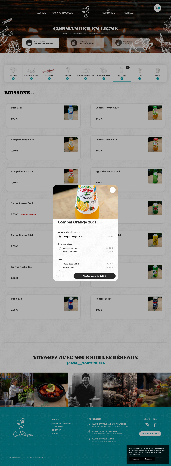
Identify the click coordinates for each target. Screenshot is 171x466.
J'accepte (135, 459)
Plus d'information (134, 454)
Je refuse (148, 459)
